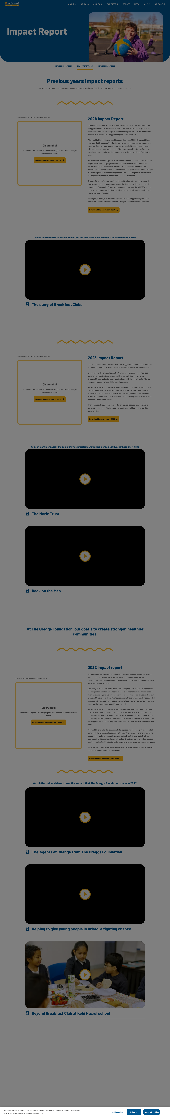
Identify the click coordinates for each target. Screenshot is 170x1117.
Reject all (134, 1112)
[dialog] (85, 1112)
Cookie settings (117, 1112)
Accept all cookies (152, 1112)
